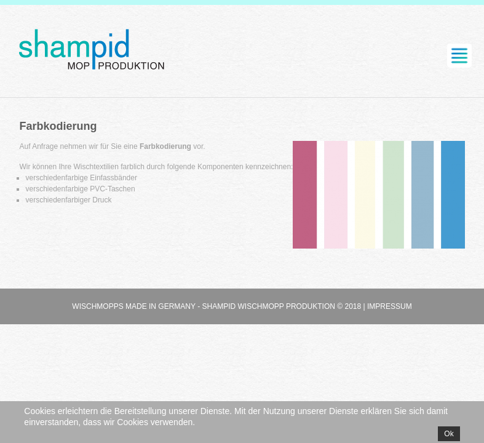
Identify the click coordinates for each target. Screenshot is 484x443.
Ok (448, 433)
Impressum (389, 306)
